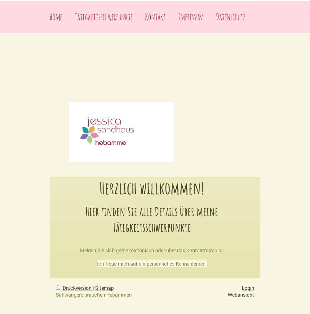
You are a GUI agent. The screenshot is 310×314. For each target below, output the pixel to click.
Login (248, 288)
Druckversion (74, 288)
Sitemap (104, 288)
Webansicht (241, 294)
